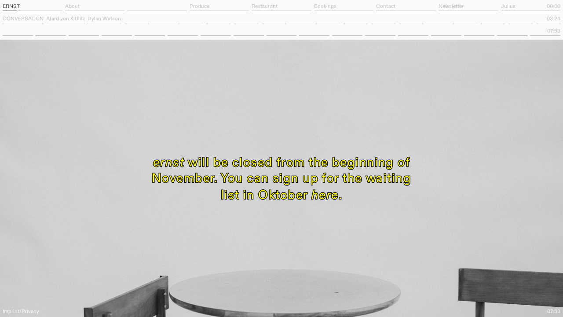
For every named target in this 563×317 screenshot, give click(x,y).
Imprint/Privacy (21, 311)
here (325, 194)
